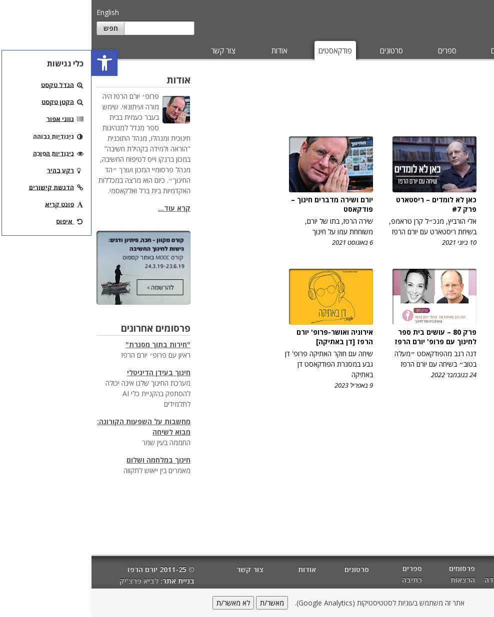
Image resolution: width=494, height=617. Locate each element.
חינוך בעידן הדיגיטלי (67, 372)
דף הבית (475, 569)
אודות (188, 50)
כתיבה (320, 580)
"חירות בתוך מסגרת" (66, 344)
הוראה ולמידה (414, 580)
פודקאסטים (243, 50)
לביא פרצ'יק (47, 581)
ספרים (355, 50)
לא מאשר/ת (141, 603)
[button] (13, 63)
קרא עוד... (82, 208)
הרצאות (371, 580)
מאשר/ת (180, 603)
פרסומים (412, 50)
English (16, 12)
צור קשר (132, 50)
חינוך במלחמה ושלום (67, 460)
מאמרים (468, 50)
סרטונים (300, 50)
